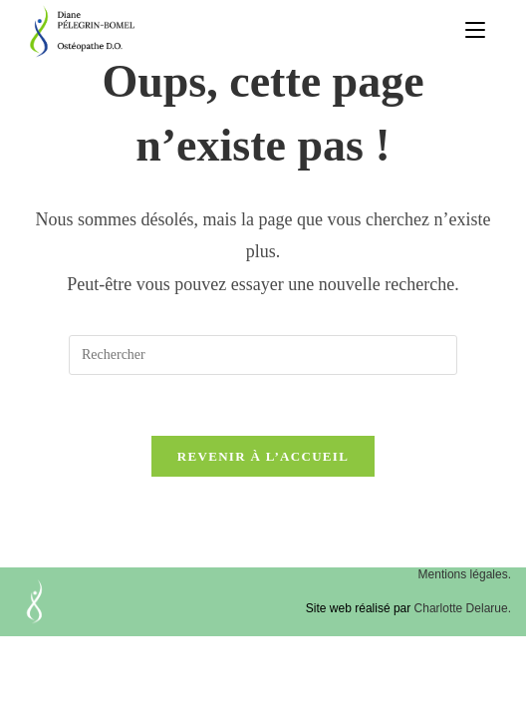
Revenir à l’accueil (263, 456)
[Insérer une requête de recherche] (263, 355)
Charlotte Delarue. (462, 608)
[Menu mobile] (475, 31)
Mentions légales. (464, 574)
